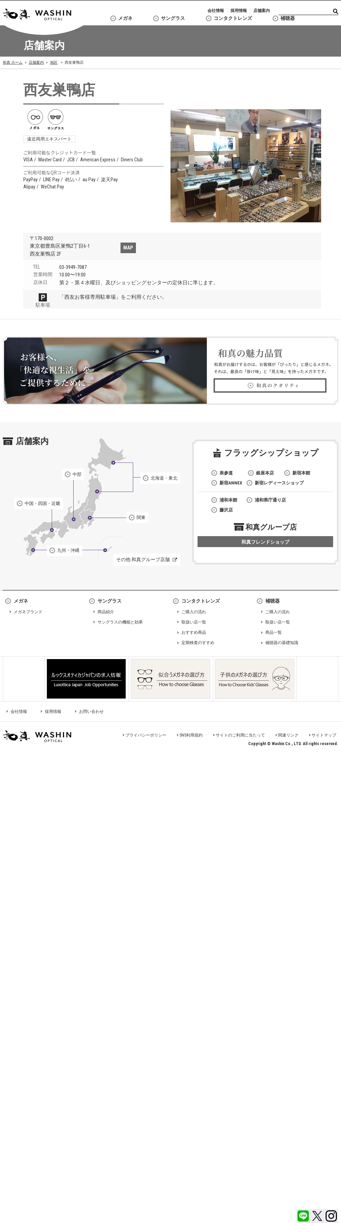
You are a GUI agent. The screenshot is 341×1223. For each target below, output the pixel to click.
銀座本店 (265, 472)
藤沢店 (226, 509)
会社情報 (215, 10)
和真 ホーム (13, 62)
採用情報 (238, 10)
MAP (128, 247)
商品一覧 (273, 632)
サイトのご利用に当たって (240, 735)
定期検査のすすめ (197, 642)
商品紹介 (106, 611)
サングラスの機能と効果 (120, 622)
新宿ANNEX (230, 482)
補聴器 (287, 18)
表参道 (226, 472)
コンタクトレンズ (233, 18)
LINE (303, 1216)
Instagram (331, 1216)
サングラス (173, 18)
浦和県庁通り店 (270, 500)
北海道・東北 (164, 478)
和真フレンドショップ (265, 542)
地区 (54, 62)
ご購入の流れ (193, 611)
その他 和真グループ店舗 (143, 559)
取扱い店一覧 (193, 622)
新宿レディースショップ (279, 482)
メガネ (125, 18)
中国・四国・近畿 (42, 503)
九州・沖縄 (68, 550)
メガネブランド (28, 611)
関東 (141, 517)
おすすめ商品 (193, 632)
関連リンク (288, 735)
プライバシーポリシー (145, 735)
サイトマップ (324, 735)
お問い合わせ (91, 711)
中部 (77, 474)
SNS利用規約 (191, 735)
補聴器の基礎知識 (281, 642)
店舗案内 (261, 10)
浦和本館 (228, 500)
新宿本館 (301, 472)
